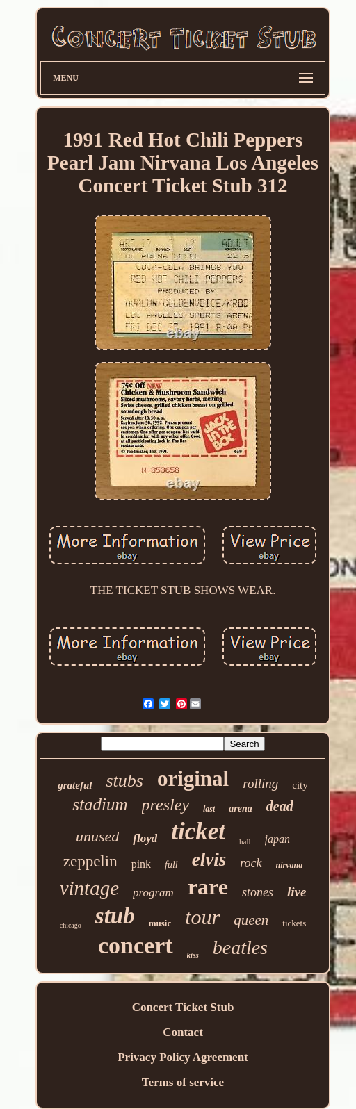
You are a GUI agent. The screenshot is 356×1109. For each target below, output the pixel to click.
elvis (209, 859)
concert (135, 945)
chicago (70, 925)
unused (97, 836)
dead (279, 806)
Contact (183, 1032)
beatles (240, 947)
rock (250, 863)
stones (257, 892)
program (153, 892)
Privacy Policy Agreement (183, 1057)
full (171, 865)
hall (245, 841)
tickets (294, 923)
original (193, 778)
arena (240, 808)
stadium (99, 804)
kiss (193, 955)
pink (141, 864)
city (300, 785)
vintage (89, 888)
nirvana (289, 865)
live (296, 892)
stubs (124, 781)
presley (165, 805)
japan (277, 839)
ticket (198, 831)
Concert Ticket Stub (183, 1007)
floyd (145, 838)
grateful (75, 785)
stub (115, 915)
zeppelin (90, 861)
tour (202, 916)
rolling (260, 783)
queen (251, 920)
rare (208, 886)
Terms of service (183, 1082)
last (209, 809)
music (160, 923)
